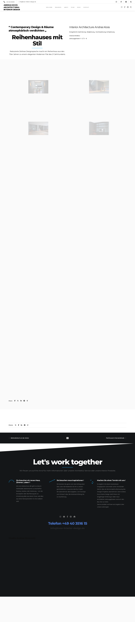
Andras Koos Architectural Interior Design (12, 7)
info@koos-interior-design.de (27, 2)
